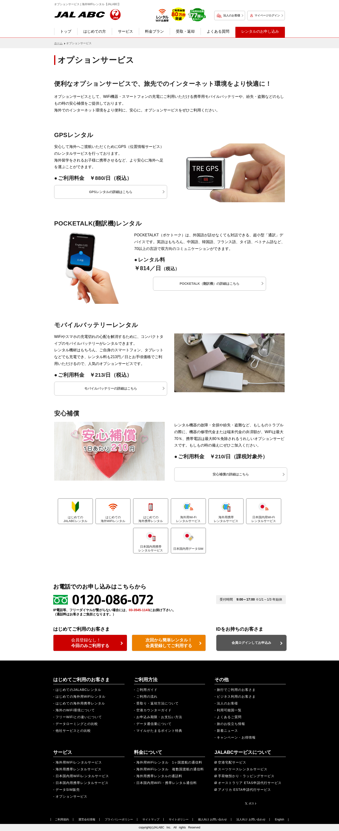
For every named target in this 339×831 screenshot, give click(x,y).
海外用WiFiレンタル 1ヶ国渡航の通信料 (169, 762)
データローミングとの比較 (77, 724)
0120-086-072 (112, 599)
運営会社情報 (86, 819)
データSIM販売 (68, 789)
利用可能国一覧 (229, 710)
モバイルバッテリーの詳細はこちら (110, 388)
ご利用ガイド (146, 690)
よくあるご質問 (229, 717)
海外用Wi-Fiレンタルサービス (188, 511)
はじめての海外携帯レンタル (150, 511)
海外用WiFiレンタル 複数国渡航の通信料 (170, 769)
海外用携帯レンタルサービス (226, 511)
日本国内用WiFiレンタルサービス (82, 776)
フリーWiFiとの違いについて (79, 717)
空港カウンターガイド (154, 710)
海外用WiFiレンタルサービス (79, 762)
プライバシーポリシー (119, 819)
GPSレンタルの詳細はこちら (110, 192)
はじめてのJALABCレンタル (75, 511)
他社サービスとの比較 (73, 730)
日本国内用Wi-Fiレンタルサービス (263, 511)
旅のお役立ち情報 (231, 724)
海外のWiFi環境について (75, 710)
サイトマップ (150, 819)
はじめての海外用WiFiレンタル (80, 696)
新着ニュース (227, 730)
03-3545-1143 (139, 610)
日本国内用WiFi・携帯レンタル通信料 (166, 783)
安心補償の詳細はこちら (231, 474)
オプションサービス (71, 796)
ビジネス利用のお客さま (236, 696)
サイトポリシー (179, 819)
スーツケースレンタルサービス (242, 769)
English (279, 819)
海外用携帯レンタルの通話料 (159, 776)
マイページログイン (267, 15)
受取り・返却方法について (157, 703)
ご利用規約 (62, 819)
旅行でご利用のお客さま (236, 690)
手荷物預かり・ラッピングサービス (246, 776)
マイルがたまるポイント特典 (159, 730)
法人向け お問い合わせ (250, 819)
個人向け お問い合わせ (212, 819)
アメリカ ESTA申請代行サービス (244, 789)
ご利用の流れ (146, 696)
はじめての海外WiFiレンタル (113, 511)
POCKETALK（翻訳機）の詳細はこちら (209, 283)
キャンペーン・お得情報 (236, 737)
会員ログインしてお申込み (251, 643)
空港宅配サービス (232, 762)
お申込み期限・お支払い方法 (159, 717)
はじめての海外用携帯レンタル (80, 703)
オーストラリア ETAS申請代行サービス (249, 783)
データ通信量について (154, 724)
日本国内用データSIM (188, 539)
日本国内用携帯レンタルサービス (150, 540)
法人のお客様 (231, 15)
